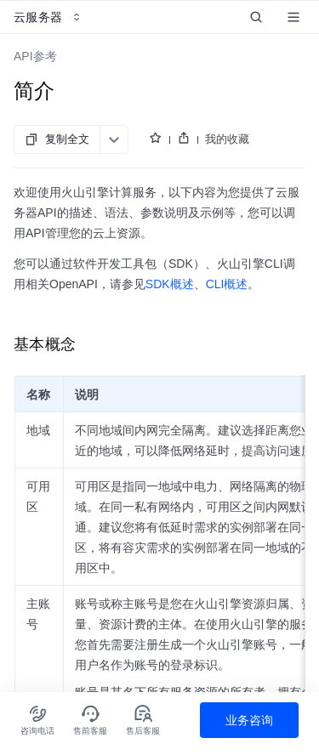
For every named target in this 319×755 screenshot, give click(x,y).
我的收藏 (227, 139)
